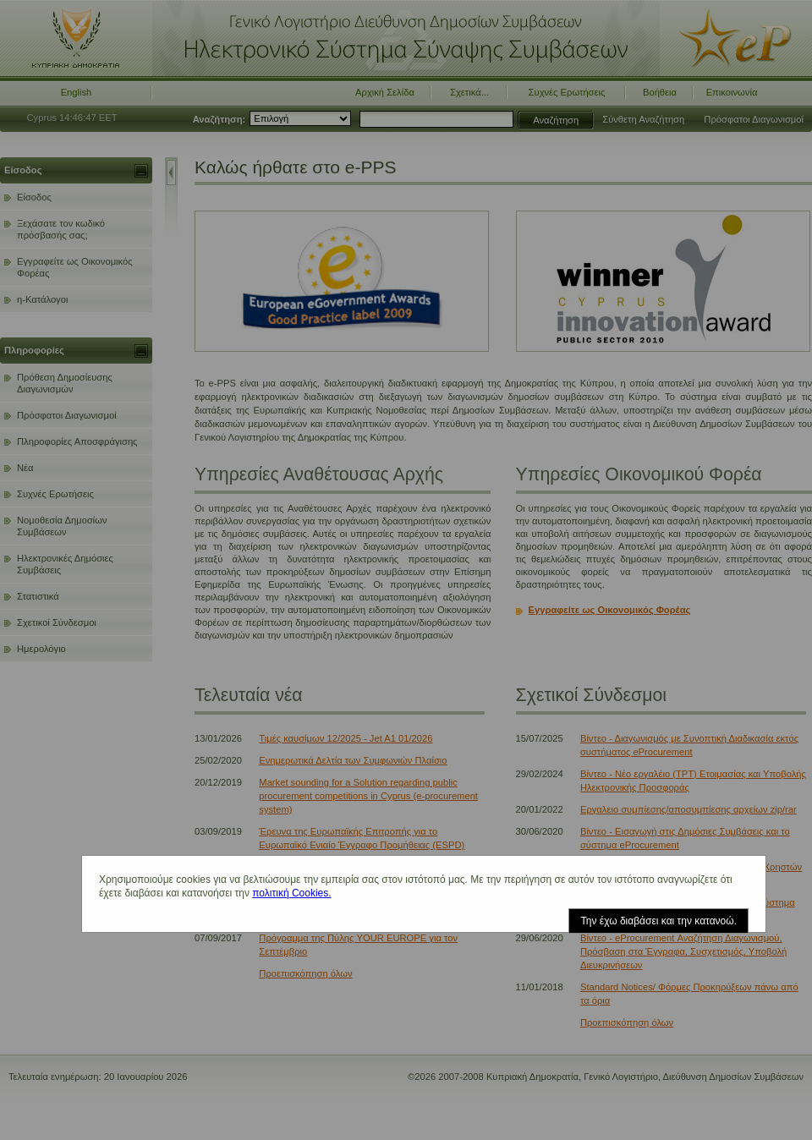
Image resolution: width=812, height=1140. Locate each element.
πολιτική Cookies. (291, 893)
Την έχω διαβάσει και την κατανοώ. (658, 921)
